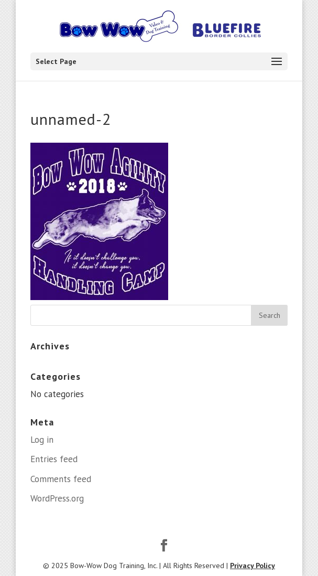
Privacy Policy (252, 565)
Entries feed (54, 459)
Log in (41, 439)
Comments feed (60, 479)
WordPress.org (57, 498)
